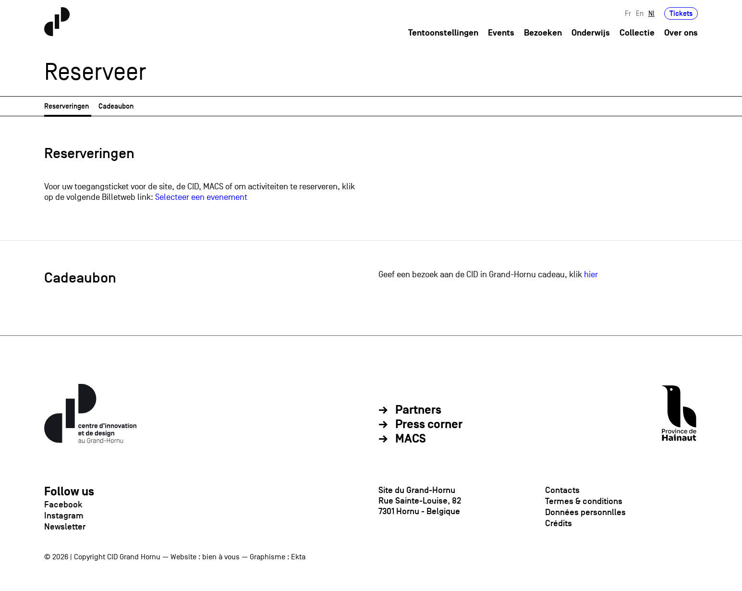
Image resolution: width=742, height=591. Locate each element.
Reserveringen (66, 106)
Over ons (681, 33)
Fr (628, 13)
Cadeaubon (116, 106)
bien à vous (221, 557)
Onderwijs (591, 33)
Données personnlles (585, 512)
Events (501, 33)
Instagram (64, 515)
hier (591, 275)
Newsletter (64, 526)
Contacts (562, 490)
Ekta (298, 557)
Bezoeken (543, 33)
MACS (410, 439)
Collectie (637, 33)
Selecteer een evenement (201, 197)
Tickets (681, 13)
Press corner (428, 425)
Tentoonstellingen (443, 33)
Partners (418, 410)
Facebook (63, 504)
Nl (651, 13)
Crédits (558, 523)
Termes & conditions (583, 501)
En (640, 13)
